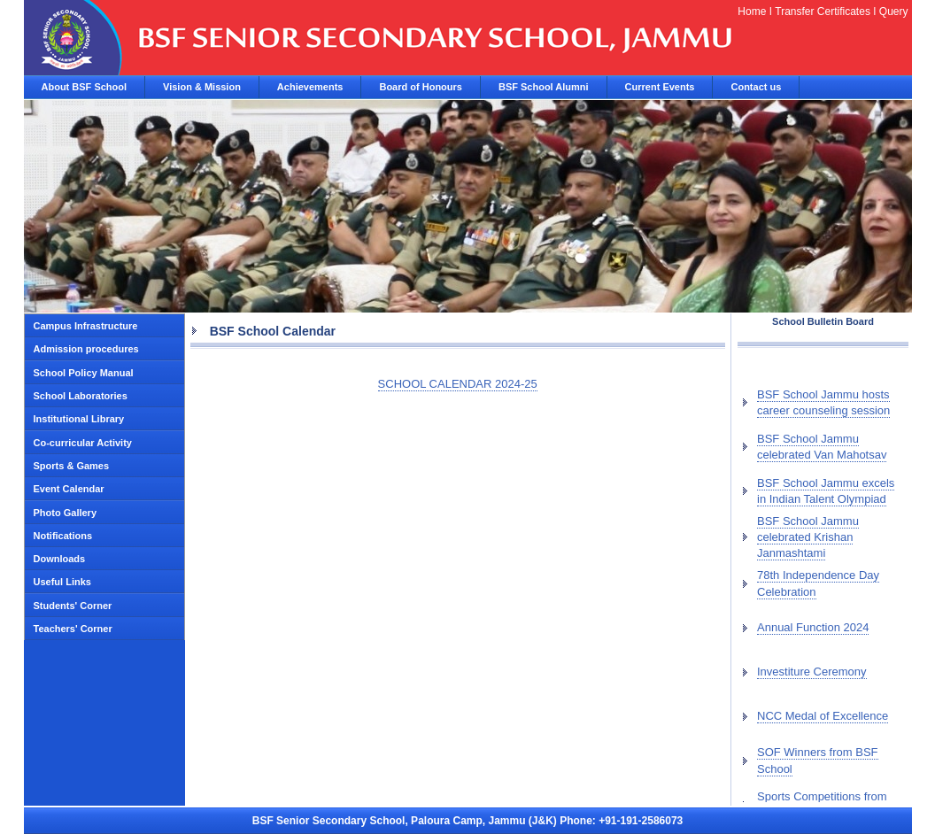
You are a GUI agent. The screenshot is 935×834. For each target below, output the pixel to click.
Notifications (63, 535)
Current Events (660, 86)
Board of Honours (420, 86)
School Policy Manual (84, 372)
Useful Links (62, 581)
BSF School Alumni (543, 86)
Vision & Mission (202, 86)
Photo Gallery (65, 512)
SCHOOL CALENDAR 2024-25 (457, 383)
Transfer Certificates (822, 11)
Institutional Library (79, 418)
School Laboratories (81, 395)
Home (752, 11)
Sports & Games (72, 465)
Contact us (755, 86)
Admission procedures (86, 349)
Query (893, 11)
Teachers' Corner (73, 628)
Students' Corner (73, 605)
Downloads (60, 558)
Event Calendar (69, 488)
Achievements (310, 86)
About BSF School (85, 86)
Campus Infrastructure (86, 325)
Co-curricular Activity (83, 442)
